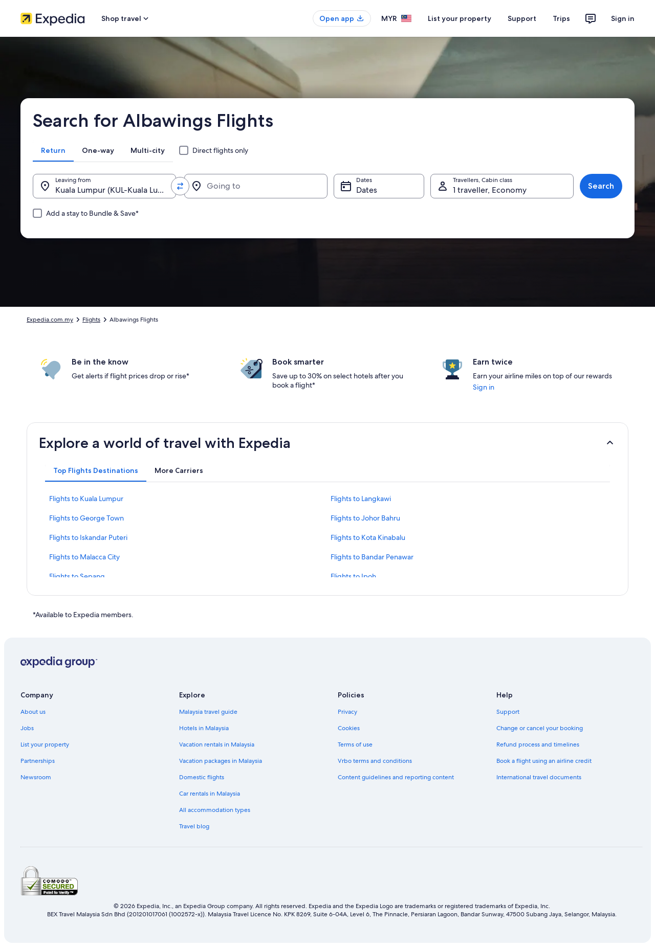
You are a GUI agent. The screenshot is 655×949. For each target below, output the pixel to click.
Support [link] (507, 712)
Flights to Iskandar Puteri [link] (88, 537)
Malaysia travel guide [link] (208, 712)
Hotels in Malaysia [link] (204, 728)
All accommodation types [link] (214, 810)
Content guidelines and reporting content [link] (396, 777)
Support (522, 18)
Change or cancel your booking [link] (539, 728)
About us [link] (33, 712)
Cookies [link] (349, 728)
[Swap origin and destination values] (180, 186)
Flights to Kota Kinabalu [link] (368, 537)
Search (601, 186)
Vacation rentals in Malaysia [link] (216, 744)
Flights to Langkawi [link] (361, 498)
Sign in (623, 18)
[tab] (53, 150)
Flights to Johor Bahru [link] (365, 518)
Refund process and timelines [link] (537, 744)
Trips (561, 18)
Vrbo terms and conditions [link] (375, 761)
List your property (459, 18)
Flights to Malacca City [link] (84, 556)
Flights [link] (91, 319)
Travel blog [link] (194, 826)
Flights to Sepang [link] (77, 576)
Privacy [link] (347, 712)
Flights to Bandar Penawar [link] (372, 556)
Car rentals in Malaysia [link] (209, 793)
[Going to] (256, 186)
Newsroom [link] (35, 777)
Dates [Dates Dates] (366, 190)
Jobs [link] (27, 728)
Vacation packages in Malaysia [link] (220, 761)
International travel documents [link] (538, 777)
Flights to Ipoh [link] (353, 576)
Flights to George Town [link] (86, 518)
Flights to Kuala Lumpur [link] (86, 498)
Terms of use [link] (355, 744)
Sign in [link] (483, 387)
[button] (327, 443)
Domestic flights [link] (201, 777)
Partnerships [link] (37, 761)
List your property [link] (44, 744)
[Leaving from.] (104, 186)
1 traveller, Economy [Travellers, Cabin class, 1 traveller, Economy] (490, 190)
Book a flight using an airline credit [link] (544, 761)
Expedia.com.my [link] (50, 319)
